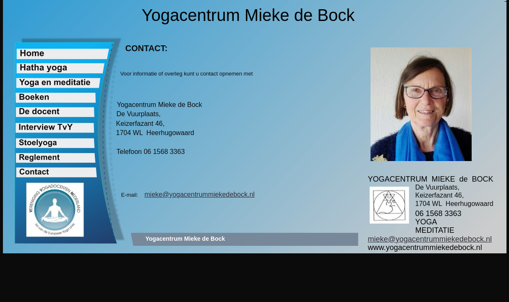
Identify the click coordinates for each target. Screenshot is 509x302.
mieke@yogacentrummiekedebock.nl (199, 194)
